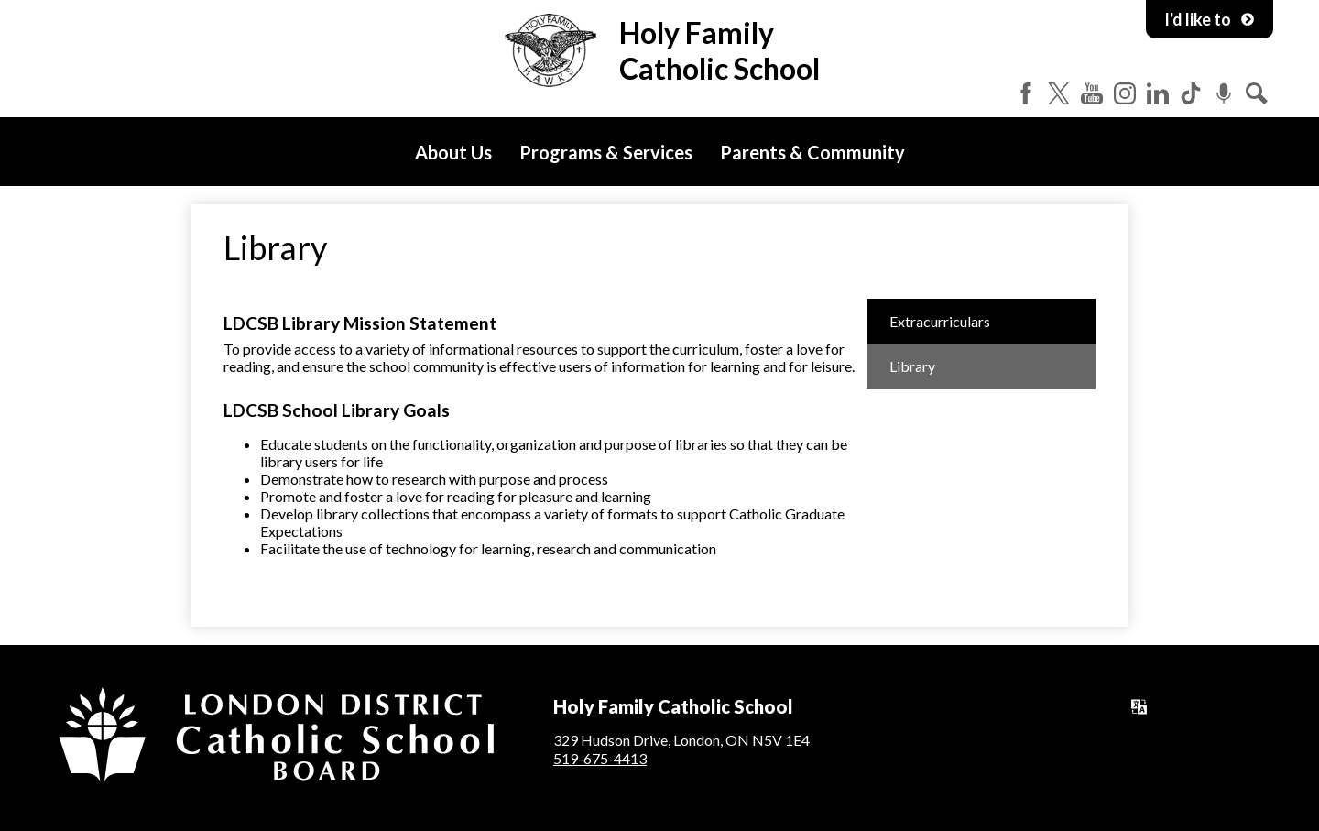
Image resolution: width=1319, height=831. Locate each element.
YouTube (1092, 93)
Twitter (1059, 93)
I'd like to (1209, 19)
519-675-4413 (600, 758)
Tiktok (1191, 93)
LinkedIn (1158, 93)
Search (1257, 93)
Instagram (1125, 93)
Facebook (1026, 93)
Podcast (1224, 93)
